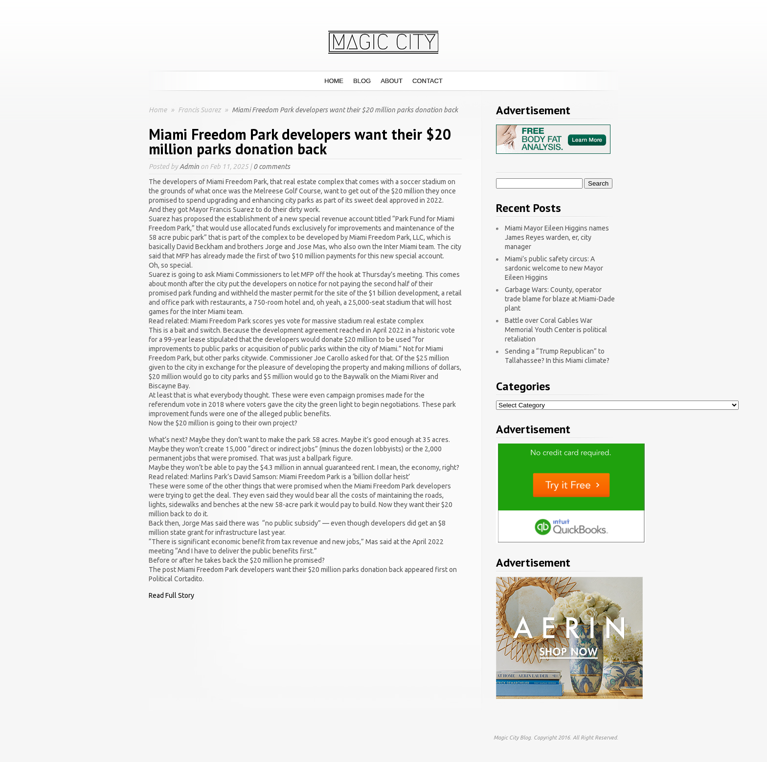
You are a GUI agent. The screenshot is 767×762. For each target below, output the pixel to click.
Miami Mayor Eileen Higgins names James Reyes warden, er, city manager (557, 237)
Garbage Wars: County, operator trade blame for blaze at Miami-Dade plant (560, 299)
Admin (189, 166)
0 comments (271, 166)
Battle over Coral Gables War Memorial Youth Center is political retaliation (556, 330)
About (392, 81)
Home (333, 81)
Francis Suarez (200, 110)
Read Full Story (171, 595)
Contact (427, 81)
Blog (362, 81)
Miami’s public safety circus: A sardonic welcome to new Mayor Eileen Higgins (554, 268)
